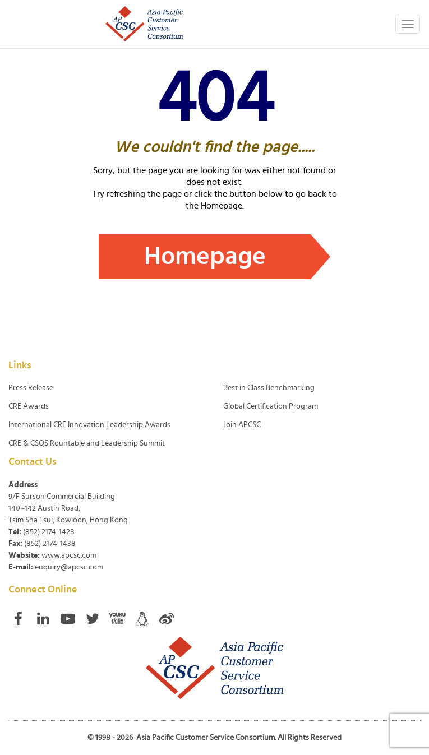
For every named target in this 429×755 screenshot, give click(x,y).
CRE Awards (28, 406)
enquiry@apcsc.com (69, 567)
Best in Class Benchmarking (269, 388)
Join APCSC (242, 425)
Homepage (205, 256)
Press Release (30, 388)
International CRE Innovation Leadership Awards (89, 425)
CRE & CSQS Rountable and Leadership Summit (86, 443)
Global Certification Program (270, 406)
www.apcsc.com (68, 555)
